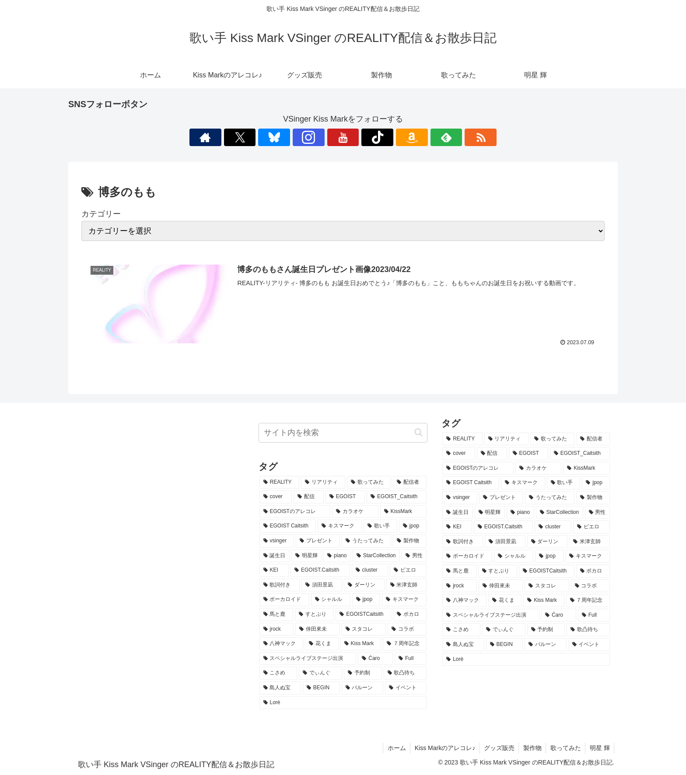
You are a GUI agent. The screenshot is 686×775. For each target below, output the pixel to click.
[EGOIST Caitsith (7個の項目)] (287, 526)
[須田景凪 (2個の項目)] (321, 585)
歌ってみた (565, 747)
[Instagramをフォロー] (323, 137)
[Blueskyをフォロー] (303, 137)
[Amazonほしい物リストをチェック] (383, 137)
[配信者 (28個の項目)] (410, 482)
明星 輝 (599, 747)
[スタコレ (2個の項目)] (364, 629)
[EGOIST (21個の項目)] (345, 496)
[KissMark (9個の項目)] (403, 511)
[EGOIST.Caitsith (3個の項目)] (320, 570)
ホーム (394, 747)
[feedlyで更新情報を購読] (403, 137)
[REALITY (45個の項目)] (279, 482)
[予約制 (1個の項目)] (363, 673)
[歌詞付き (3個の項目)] (279, 585)
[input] (343, 433)
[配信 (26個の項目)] (309, 496)
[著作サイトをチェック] (262, 137)
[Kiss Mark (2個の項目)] (360, 643)
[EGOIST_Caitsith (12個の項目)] (397, 496)
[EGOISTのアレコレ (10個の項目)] (295, 511)
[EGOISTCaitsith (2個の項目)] (363, 614)
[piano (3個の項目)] (337, 555)
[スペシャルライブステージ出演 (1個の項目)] (308, 658)
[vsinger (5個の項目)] (276, 541)
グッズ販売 (497, 747)
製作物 (531, 747)
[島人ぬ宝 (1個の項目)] (280, 688)
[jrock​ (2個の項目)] (276, 629)
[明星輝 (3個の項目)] (306, 555)
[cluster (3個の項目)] (370, 570)
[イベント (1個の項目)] (406, 688)
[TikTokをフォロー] (363, 137)
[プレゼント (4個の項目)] (318, 541)
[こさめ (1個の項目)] (278, 673)
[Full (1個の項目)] (411, 658)
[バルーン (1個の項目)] (362, 688)
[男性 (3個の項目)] (414, 555)
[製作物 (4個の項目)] (410, 541)
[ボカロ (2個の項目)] (410, 614)
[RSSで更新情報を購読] (423, 137)
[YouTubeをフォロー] (343, 137)
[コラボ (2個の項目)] (407, 629)
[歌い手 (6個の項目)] (380, 526)
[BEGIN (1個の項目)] (321, 688)
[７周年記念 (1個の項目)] (405, 643)
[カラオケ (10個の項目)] (355, 511)
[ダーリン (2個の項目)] (364, 585)
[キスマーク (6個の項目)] (340, 526)
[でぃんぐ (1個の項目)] (320, 673)
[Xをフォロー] (282, 137)
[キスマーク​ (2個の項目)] (404, 599)
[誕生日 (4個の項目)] (274, 555)
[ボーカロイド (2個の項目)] (284, 599)
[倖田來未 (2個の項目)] (317, 629)
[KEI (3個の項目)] (274, 570)
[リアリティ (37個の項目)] (323, 482)
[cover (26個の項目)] (275, 496)
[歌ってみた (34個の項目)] (369, 482)
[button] (418, 432)
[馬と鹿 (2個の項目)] (276, 614)
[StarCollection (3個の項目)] (376, 555)
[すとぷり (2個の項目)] (314, 614)
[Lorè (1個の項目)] (343, 702)
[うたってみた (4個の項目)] (366, 541)
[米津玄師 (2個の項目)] (406, 585)
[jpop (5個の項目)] (413, 526)
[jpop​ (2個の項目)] (366, 599)
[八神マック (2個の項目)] (281, 643)
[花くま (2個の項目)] (322, 643)
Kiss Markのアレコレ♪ (443, 747)
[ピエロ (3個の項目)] (408, 570)
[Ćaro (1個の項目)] (375, 658)
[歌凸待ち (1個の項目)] (405, 673)
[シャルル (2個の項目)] (330, 599)
